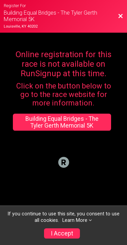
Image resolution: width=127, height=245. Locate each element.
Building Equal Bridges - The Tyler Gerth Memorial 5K (62, 122)
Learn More (74, 220)
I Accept (62, 233)
